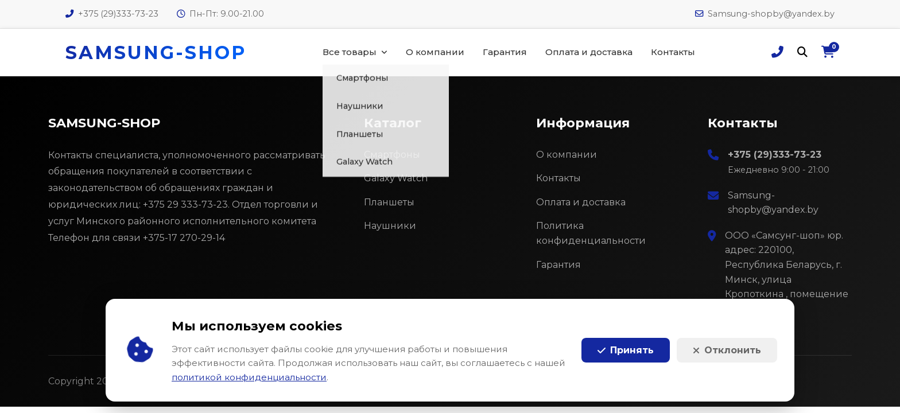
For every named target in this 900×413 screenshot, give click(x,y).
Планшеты (389, 202)
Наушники (390, 225)
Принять (626, 350)
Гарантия (505, 51)
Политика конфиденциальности (591, 233)
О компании (435, 51)
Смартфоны (392, 154)
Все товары (350, 51)
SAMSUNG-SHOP (155, 52)
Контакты (673, 51)
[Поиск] (802, 52)
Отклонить (727, 350)
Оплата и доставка (589, 51)
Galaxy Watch (396, 178)
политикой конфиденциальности (249, 377)
